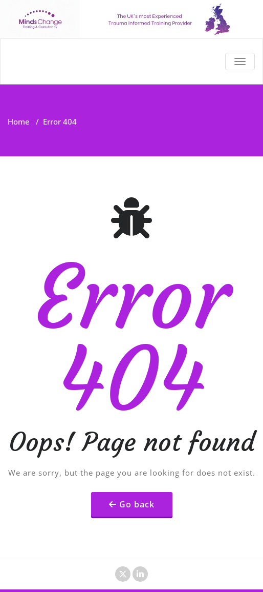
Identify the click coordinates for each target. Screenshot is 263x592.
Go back (137, 504)
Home (19, 121)
